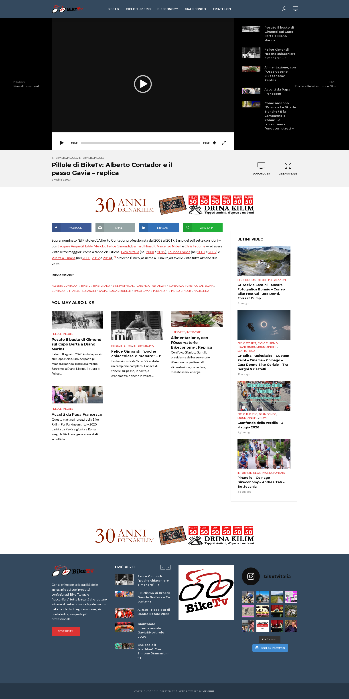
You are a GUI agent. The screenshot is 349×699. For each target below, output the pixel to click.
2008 (150, 252)
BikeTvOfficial (123, 285)
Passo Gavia (142, 290)
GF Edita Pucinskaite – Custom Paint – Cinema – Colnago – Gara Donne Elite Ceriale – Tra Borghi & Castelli (263, 362)
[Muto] (214, 143)
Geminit (208, 691)
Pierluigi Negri (181, 290)
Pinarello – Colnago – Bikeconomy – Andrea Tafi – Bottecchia (260, 482)
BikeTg (113, 9)
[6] (114, 257)
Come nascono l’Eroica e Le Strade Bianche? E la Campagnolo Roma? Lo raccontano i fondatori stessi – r (280, 115)
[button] (143, 84)
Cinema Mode (288, 168)
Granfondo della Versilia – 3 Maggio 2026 (260, 425)
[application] (143, 83)
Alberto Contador (65, 285)
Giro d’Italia (130, 252)
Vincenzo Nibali (169, 246)
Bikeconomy (167, 9)
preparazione (277, 280)
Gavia (103, 290)
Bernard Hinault (143, 246)
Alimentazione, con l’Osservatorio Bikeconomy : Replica (280, 74)
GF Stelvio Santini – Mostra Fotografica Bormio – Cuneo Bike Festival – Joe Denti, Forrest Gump (261, 291)
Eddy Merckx (95, 246)
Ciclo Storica (246, 343)
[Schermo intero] (223, 143)
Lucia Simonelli (120, 290)
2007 (201, 252)
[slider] (140, 143)
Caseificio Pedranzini (151, 285)
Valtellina (201, 290)
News (263, 417)
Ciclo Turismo (138, 9)
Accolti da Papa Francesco (277, 91)
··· (238, 9)
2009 (212, 252)
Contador (59, 290)
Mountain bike (266, 347)
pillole (99, 157)
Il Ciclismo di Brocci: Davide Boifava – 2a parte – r (154, 597)
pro (129, 345)
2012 (96, 258)
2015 (161, 252)
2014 (107, 258)
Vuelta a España (63, 258)
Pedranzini (160, 290)
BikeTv (85, 285)
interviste (86, 157)
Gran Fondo (195, 9)
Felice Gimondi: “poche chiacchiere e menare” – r (280, 54)
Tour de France (179, 252)
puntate (279, 472)
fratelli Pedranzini (82, 290)
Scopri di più (66, 631)
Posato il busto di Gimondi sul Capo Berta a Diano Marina (279, 34)
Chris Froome (195, 246)
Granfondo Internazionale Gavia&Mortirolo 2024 (151, 630)
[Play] (61, 143)
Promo (267, 472)
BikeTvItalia (101, 285)
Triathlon (222, 9)
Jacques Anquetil (71, 246)
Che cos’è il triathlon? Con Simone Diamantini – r (153, 651)
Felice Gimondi (118, 246)
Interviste (59, 157)
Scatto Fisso (246, 350)
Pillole (72, 157)
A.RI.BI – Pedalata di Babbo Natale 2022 (154, 612)
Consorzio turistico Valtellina (191, 285)
